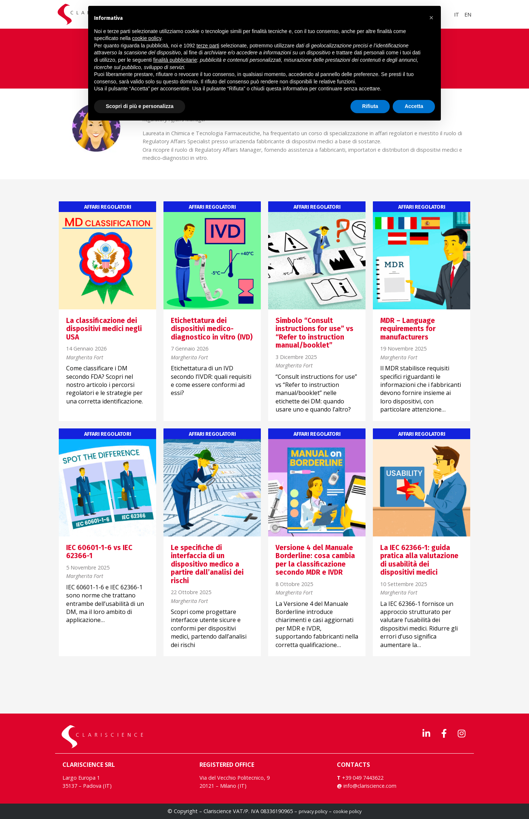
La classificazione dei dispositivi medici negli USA (104, 328)
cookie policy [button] (146, 38)
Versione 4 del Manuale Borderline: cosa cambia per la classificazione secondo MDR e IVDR (315, 559)
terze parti (208, 46)
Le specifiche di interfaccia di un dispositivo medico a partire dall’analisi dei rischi (207, 564)
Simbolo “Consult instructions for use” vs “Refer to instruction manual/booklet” (314, 332)
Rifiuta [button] (370, 106)
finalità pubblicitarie (175, 60)
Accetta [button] (413, 106)
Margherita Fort (84, 358)
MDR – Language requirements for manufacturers (408, 328)
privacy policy (313, 811)
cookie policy (347, 811)
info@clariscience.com (369, 785)
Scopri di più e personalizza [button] (139, 106)
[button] (431, 18)
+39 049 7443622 (362, 777)
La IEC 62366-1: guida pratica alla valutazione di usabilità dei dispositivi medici (419, 559)
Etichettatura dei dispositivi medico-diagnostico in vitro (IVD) (212, 328)
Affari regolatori (107, 207)
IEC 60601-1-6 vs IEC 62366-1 (99, 551)
